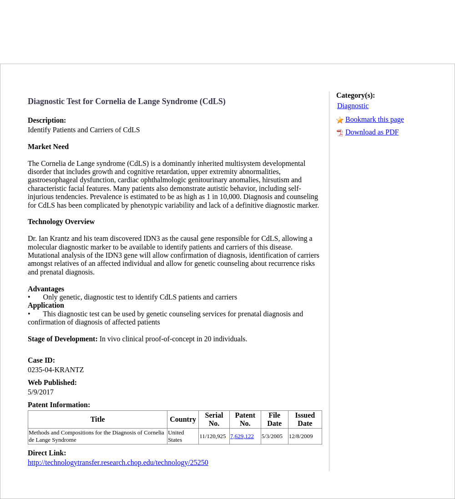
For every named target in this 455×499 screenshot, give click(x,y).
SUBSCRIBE (410, 45)
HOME (274, 45)
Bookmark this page (374, 119)
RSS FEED (361, 44)
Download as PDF (372, 132)
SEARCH (319, 45)
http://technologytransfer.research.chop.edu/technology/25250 (118, 462)
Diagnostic (353, 106)
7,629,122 (242, 436)
